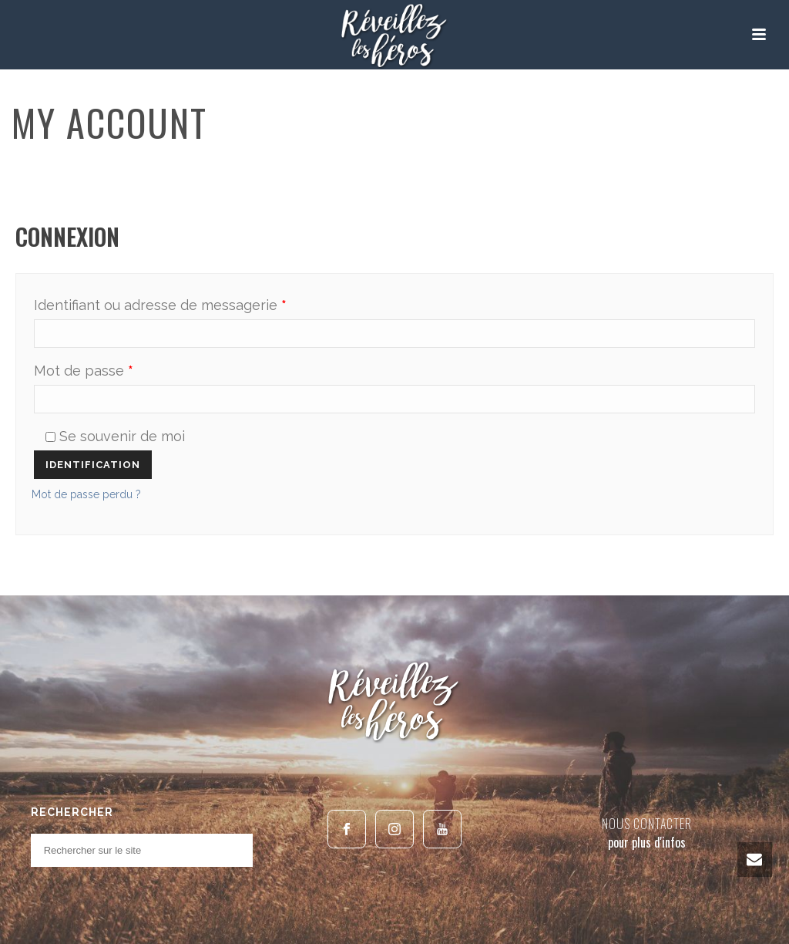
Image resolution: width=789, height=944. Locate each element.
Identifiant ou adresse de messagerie (160, 305)
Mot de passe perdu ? (86, 494)
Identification (92, 464)
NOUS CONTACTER (647, 823)
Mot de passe (83, 370)
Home (691, 168)
